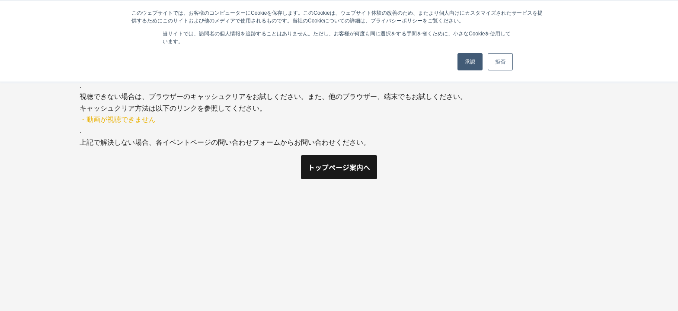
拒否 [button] (500, 62)
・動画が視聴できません (118, 119)
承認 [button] (470, 62)
